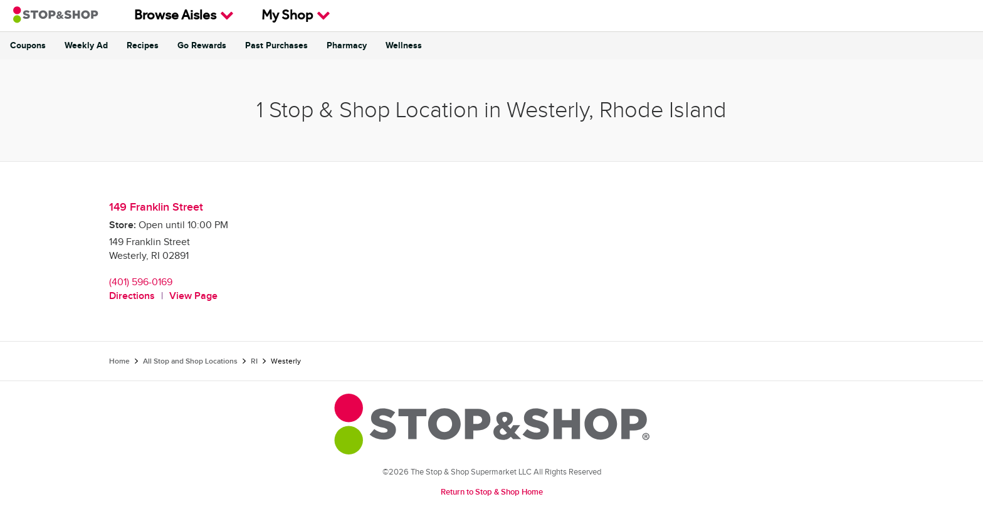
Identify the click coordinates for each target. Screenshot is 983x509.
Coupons (28, 45)
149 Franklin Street (156, 207)
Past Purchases (276, 45)
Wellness (404, 45)
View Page (193, 296)
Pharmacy (347, 45)
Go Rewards (201, 45)
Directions (132, 296)
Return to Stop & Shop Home (492, 492)
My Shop (295, 16)
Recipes (143, 45)
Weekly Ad (86, 45)
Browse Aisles (184, 16)
